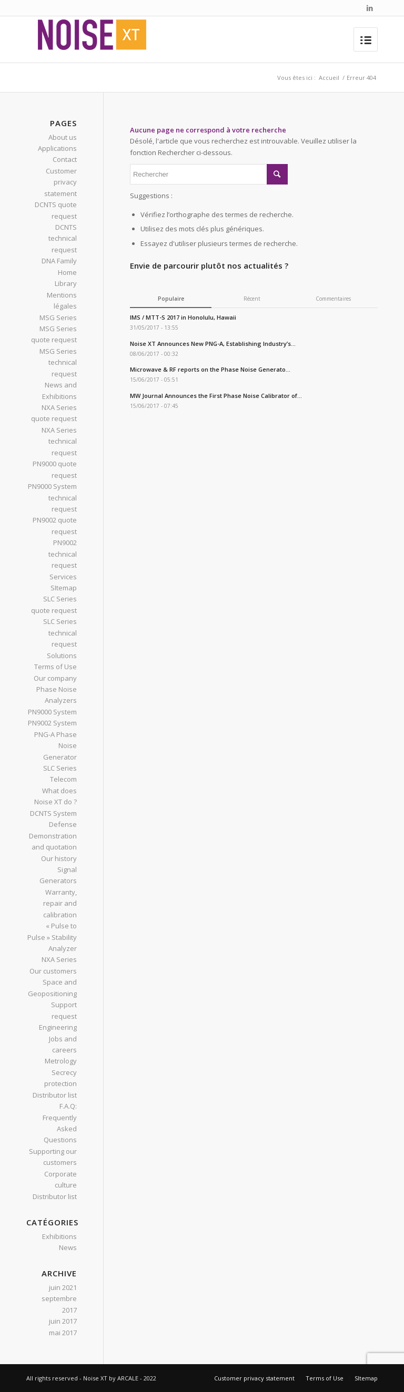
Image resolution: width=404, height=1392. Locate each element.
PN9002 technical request (62, 554)
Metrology (61, 1061)
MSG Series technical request (58, 362)
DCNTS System (53, 813)
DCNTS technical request (62, 238)
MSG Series (58, 317)
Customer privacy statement (60, 182)
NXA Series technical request (59, 441)
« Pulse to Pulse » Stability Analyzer (52, 937)
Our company (55, 678)
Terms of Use (55, 666)
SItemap (63, 587)
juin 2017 (63, 1321)
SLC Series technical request (60, 633)
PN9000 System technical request (52, 498)
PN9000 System (52, 712)
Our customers (53, 971)
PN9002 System (52, 723)
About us (62, 137)
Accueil (329, 77)
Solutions (62, 655)
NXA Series (59, 959)
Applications (57, 148)
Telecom (63, 779)
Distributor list (55, 1095)
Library (66, 283)
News (68, 1247)
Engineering (58, 1027)
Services (63, 576)
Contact (65, 159)
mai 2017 (63, 1332)
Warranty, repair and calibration (60, 903)
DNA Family (59, 260)
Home (67, 272)
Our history (59, 858)
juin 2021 (63, 1287)
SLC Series (60, 768)
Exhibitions (59, 1236)
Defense (63, 824)
